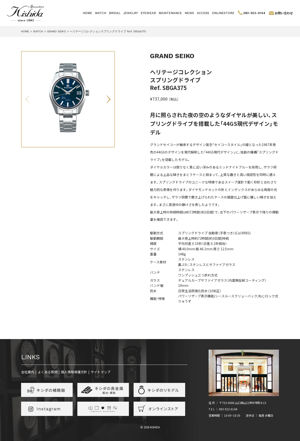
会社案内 (27, 372)
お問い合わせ (284, 13)
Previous (27, 99)
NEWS (189, 13)
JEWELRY (130, 13)
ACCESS (203, 13)
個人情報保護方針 (74, 372)
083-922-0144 (254, 13)
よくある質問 (47, 372)
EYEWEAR (148, 13)
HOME (87, 13)
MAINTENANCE (170, 13)
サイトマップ (100, 372)
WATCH (100, 13)
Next (108, 99)
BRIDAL (114, 13)
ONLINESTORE (223, 13)
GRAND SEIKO (172, 56)
